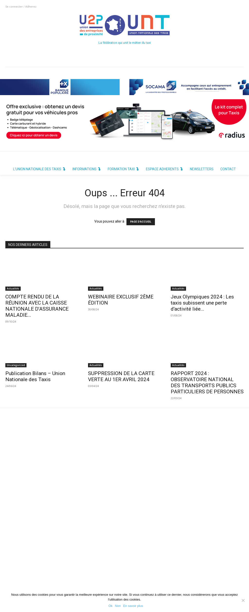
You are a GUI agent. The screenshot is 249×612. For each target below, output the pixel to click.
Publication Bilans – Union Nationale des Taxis (35, 376)
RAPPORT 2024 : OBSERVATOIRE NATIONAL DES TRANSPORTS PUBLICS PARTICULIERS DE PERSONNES (207, 382)
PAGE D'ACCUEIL (140, 221)
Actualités (13, 288)
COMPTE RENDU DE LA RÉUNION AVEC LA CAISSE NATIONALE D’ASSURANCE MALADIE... (37, 306)
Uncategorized (16, 365)
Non (118, 606)
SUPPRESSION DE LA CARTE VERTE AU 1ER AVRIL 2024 (121, 376)
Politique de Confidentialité (112, 578)
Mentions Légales (105, 587)
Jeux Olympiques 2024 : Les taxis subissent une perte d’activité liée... (202, 303)
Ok (110, 606)
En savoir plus (133, 606)
